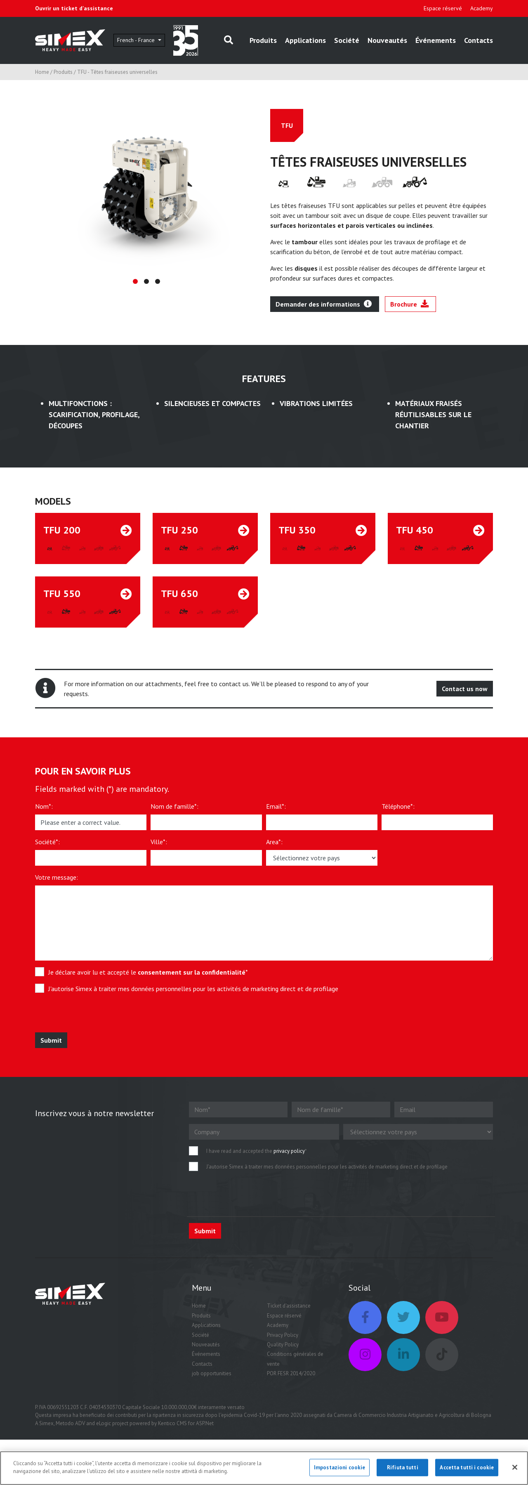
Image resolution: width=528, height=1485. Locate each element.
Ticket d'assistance (289, 1305)
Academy (481, 8)
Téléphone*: (398, 806)
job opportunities (211, 1373)
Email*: (276, 806)
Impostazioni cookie (339, 1469)
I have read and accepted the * (256, 1150)
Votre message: (56, 877)
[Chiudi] (515, 1469)
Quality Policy (283, 1344)
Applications (305, 40)
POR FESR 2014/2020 (291, 1373)
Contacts (478, 40)
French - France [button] (136, 40)
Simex (46, 1423)
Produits (263, 40)
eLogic (103, 1423)
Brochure (409, 304)
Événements (435, 40)
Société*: (47, 842)
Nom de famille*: (174, 806)
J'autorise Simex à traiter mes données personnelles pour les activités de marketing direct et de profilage (193, 988)
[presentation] (95, 1016)
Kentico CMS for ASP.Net (186, 1423)
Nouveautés (387, 40)
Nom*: (44, 806)
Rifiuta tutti (402, 1469)
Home (42, 72)
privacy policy (289, 1150)
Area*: (274, 842)
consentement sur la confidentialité (191, 972)
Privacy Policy (282, 1335)
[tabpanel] (146, 188)
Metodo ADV (70, 1423)
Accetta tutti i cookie (467, 1469)
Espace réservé (443, 8)
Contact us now (465, 689)
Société (346, 40)
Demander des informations (324, 304)
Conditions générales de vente (295, 1358)
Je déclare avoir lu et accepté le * (148, 972)
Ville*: (159, 842)
